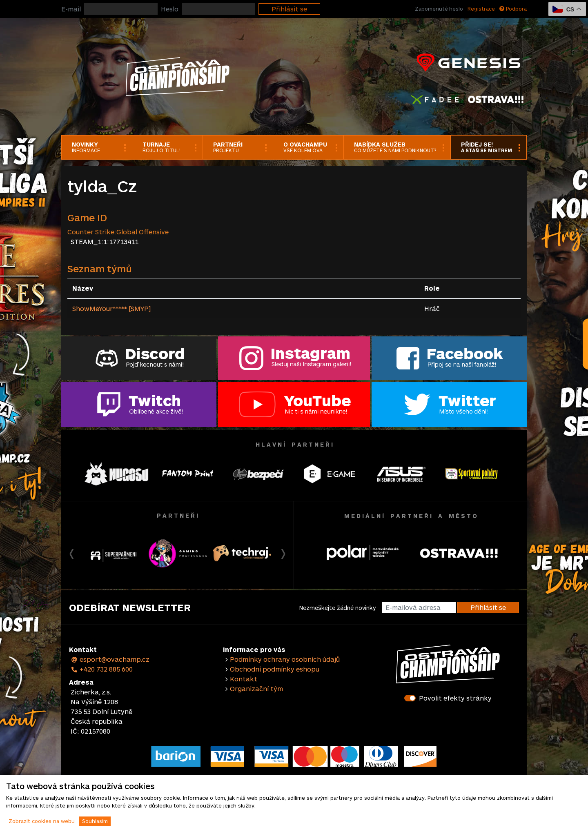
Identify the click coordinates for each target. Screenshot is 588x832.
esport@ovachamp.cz (110, 659)
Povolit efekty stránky (455, 698)
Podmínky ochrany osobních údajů (285, 659)
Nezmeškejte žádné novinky (337, 607)
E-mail (71, 9)
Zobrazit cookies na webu (42, 821)
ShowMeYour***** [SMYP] (111, 308)
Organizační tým (256, 688)
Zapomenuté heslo (439, 8)
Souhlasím (95, 821)
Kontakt (243, 679)
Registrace (481, 8)
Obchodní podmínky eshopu (274, 669)
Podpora (513, 8)
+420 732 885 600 (102, 669)
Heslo (169, 9)
